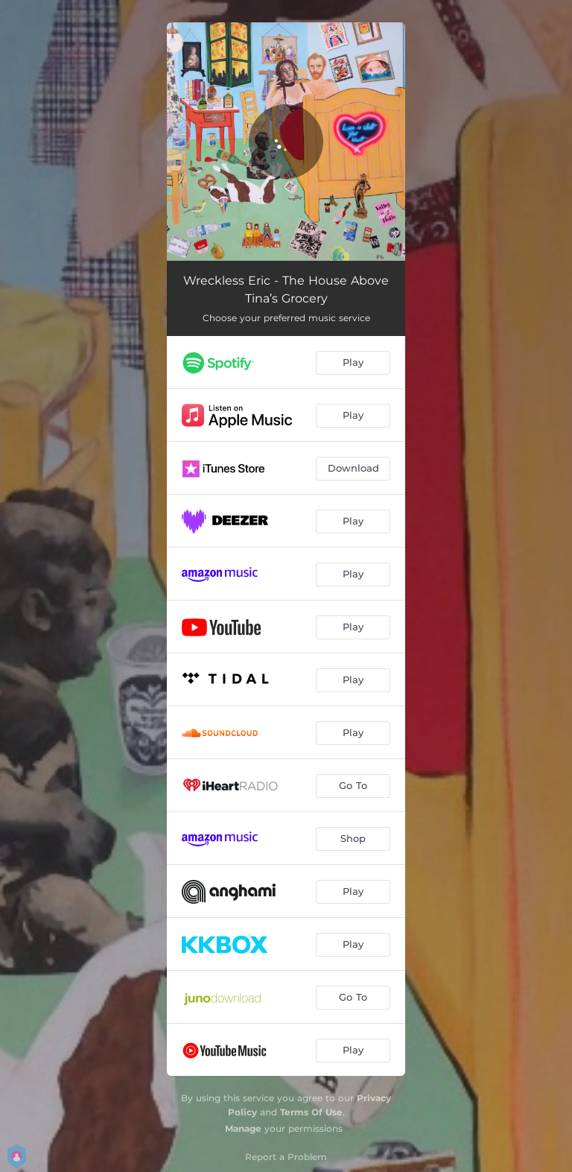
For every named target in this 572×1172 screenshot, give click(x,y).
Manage (243, 1128)
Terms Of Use (311, 1112)
